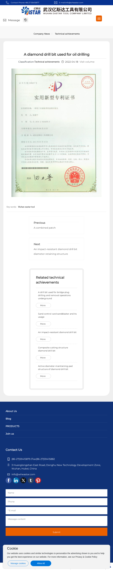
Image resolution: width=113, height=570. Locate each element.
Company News (42, 33)
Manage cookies (18, 563)
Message (11, 20)
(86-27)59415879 (21, 459)
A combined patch (45, 227)
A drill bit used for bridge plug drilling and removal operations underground (54, 295)
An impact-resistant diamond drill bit (57, 332)
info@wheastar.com (74, 2)
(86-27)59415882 (45, 459)
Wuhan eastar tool (26, 207)
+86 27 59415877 (32, 2)
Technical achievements (67, 33)
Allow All (41, 563)
